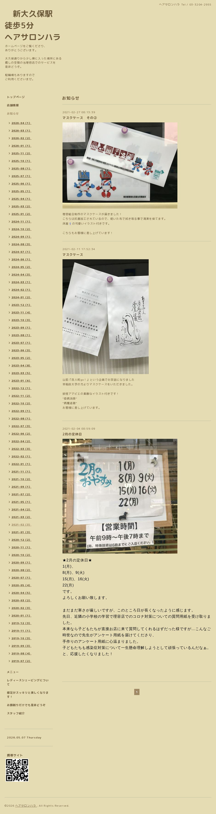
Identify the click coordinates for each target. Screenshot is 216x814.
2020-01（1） (21, 615)
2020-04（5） (21, 593)
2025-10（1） (21, 161)
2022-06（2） (21, 434)
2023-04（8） (21, 365)
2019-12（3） (21, 623)
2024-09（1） (21, 237)
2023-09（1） (21, 328)
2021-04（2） (21, 509)
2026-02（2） (21, 138)
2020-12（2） (21, 540)
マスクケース (73, 254)
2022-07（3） (21, 426)
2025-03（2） (21, 206)
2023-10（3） (21, 320)
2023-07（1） (21, 343)
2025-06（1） (21, 184)
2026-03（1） (21, 130)
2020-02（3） (21, 608)
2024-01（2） (21, 297)
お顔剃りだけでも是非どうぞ (26, 705)
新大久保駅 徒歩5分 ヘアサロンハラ (33, 25)
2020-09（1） (21, 562)
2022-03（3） (21, 449)
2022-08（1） (21, 418)
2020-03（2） (21, 600)
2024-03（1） (21, 282)
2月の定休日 (72, 434)
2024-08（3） (21, 244)
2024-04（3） (21, 274)
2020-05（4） (21, 585)
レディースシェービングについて (28, 682)
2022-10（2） (21, 403)
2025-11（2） (21, 153)
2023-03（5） (21, 373)
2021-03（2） (21, 517)
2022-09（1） (21, 411)
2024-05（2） (21, 267)
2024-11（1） (21, 221)
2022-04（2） (21, 441)
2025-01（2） (21, 214)
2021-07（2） (21, 494)
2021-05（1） (21, 502)
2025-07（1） (21, 176)
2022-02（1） (21, 456)
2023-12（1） (21, 305)
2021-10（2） (21, 479)
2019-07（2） (21, 661)
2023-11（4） (21, 312)
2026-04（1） (21, 123)
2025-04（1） (21, 199)
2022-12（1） (21, 388)
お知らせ (13, 113)
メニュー (13, 672)
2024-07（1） (21, 252)
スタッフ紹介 (16, 713)
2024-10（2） (21, 229)
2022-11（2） (21, 396)
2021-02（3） (21, 525)
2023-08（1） (21, 335)
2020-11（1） (21, 547)
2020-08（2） (21, 570)
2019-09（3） (21, 646)
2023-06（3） (21, 350)
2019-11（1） (21, 631)
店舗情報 (13, 105)
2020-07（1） (21, 578)
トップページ (16, 97)
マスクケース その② (80, 117)
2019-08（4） (21, 653)
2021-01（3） (21, 532)
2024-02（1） (21, 290)
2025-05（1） (21, 191)
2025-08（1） (21, 168)
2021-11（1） (21, 471)
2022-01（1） (21, 464)
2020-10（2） (21, 555)
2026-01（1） (21, 146)
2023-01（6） (21, 381)
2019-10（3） (21, 638)
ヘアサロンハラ (26, 806)
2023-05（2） (21, 358)
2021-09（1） (21, 487)
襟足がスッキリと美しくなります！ (28, 695)
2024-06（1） (21, 259)
